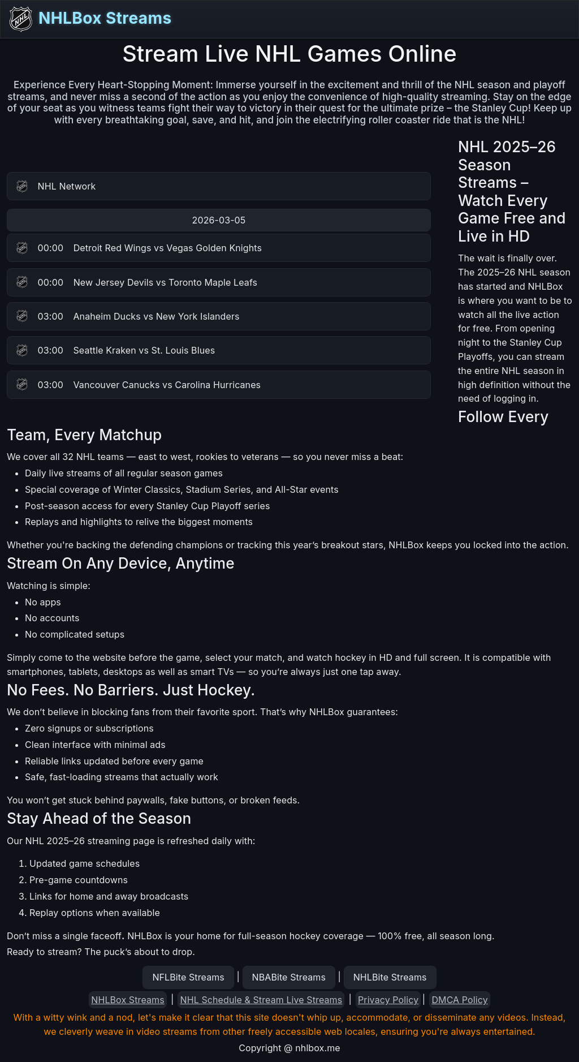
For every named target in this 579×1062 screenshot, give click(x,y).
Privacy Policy (388, 999)
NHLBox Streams (89, 19)
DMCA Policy (459, 999)
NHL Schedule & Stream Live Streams (261, 999)
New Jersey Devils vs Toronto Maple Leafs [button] (136, 282)
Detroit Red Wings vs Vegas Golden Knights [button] (139, 248)
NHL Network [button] (56, 186)
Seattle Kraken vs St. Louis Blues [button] (115, 350)
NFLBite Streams (188, 977)
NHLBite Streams (390, 977)
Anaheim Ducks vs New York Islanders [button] (128, 316)
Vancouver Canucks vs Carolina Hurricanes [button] (138, 385)
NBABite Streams (289, 977)
